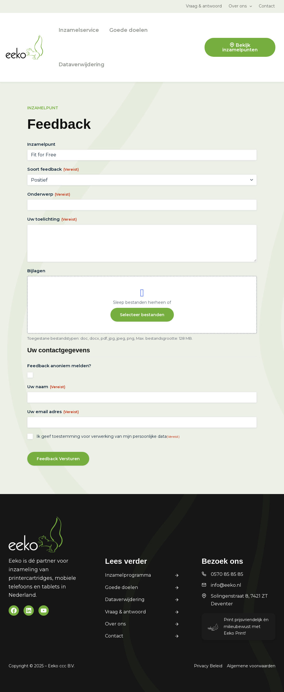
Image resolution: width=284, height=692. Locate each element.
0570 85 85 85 (227, 574)
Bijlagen (36, 270)
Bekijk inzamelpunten (240, 47)
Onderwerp (48, 194)
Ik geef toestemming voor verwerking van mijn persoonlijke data (108, 436)
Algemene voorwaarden (251, 665)
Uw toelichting (52, 219)
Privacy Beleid (208, 665)
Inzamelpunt (41, 144)
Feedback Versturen (58, 458)
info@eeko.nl (226, 585)
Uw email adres (53, 411)
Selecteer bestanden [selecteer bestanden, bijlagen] (142, 314)
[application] (249, 6)
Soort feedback (53, 169)
